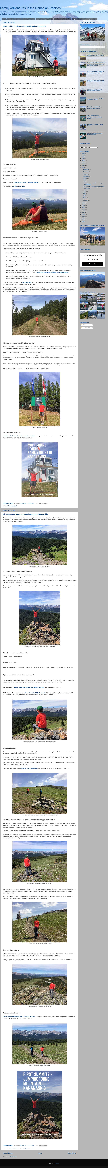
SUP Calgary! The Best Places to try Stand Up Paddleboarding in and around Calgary (96, 64)
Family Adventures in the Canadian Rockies (30, 8)
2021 (83, 165)
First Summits (18, 1148)
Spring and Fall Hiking (28, 19)
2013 (83, 216)
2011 (83, 221)
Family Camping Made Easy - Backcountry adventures (95, 107)
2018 (83, 205)
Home (40, 1153)
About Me (10, 19)
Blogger (57, 1163)
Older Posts (72, 1153)
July (84, 181)
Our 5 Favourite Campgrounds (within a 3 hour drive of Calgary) (95, 54)
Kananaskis (14, 506)
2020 (83, 167)
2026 (83, 153)
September (86, 176)
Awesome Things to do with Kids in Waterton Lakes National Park (95, 81)
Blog (4, 19)
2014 (83, 214)
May (84, 193)
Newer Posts (7, 1153)
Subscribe (92, 264)
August (85, 178)
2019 (83, 203)
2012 (83, 219)
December (86, 169)
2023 (83, 160)
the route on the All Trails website (35, 693)
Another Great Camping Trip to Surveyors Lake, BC (95, 98)
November (86, 171)
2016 (83, 210)
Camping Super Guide (90, 19)
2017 (83, 207)
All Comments (85, 327)
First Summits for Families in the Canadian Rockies (19, 436)
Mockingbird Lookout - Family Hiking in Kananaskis (24, 26)
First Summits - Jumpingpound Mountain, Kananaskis (25, 514)
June (84, 191)
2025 (83, 156)
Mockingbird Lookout (18, 186)
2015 (83, 212)
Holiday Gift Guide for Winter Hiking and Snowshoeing (94, 89)
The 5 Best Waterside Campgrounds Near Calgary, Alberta (94, 117)
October (85, 174)
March (85, 198)
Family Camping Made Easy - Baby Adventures (95, 134)
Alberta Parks (10, 1148)
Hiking (9, 506)
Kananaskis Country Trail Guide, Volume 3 (27, 182)
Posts (83, 324)
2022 (83, 163)
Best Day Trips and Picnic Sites (62, 19)
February (85, 200)
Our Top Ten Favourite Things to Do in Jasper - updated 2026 (95, 72)
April (84, 195)
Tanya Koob (23, 503)
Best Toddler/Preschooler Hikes (44, 19)
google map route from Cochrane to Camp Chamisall (52, 272)
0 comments (31, 1145)
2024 (83, 158)
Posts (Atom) (13, 1156)
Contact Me (18, 19)
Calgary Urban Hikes (78, 19)
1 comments (31, 503)
